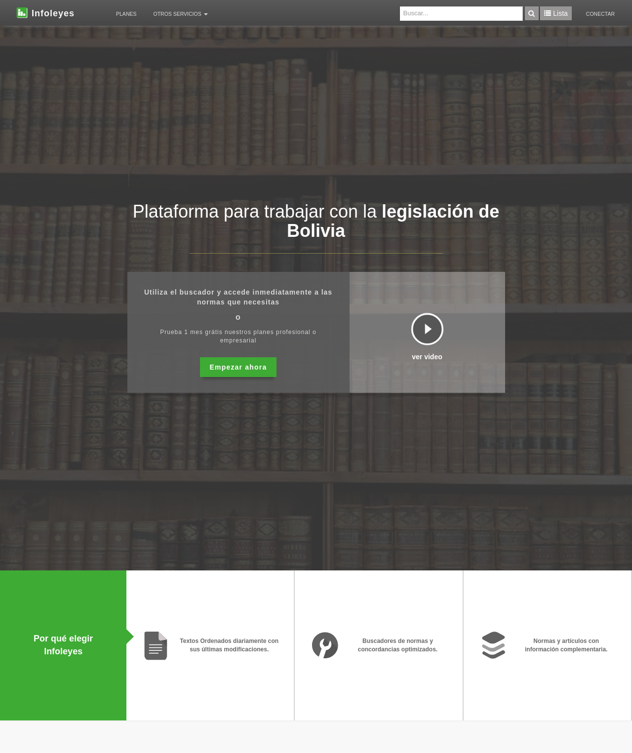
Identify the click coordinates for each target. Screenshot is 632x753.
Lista (555, 13)
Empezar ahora (238, 367)
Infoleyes (45, 12)
